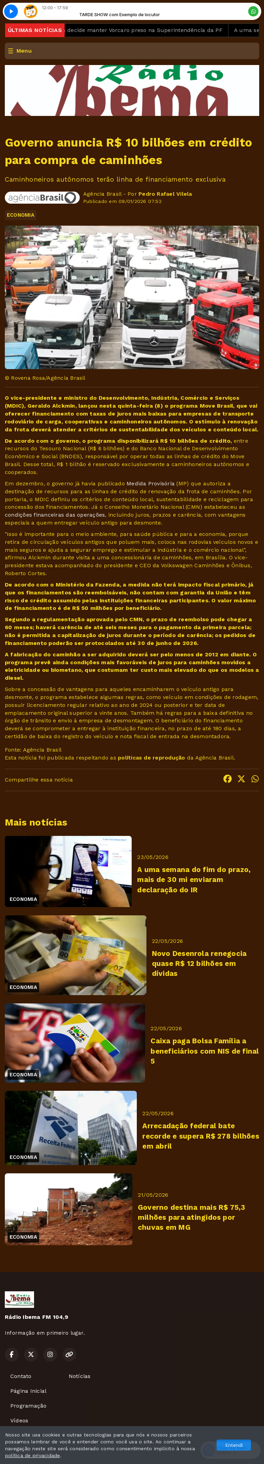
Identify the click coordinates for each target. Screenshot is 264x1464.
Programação (28, 1405)
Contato (21, 1376)
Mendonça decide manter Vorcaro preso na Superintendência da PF (134, 30)
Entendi (234, 1445)
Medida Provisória (150, 483)
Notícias (80, 1376)
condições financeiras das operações (55, 515)
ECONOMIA (20, 215)
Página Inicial (28, 1391)
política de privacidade (32, 1455)
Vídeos (19, 1420)
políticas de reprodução (151, 757)
